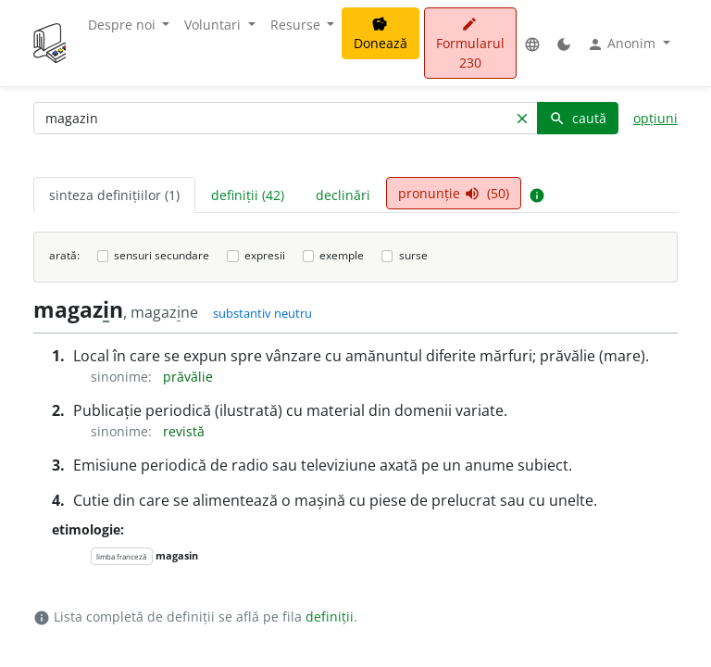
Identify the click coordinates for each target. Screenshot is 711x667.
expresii (264, 255)
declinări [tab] (343, 195)
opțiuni (655, 118)
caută (577, 118)
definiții (330, 616)
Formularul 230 (470, 44)
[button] (532, 43)
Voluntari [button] (214, 24)
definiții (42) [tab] (247, 195)
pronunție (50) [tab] (453, 193)
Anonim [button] (623, 43)
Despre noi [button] (123, 24)
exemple (341, 255)
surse (413, 255)
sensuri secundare (161, 255)
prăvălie (188, 376)
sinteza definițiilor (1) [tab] (114, 195)
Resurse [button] (297, 24)
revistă (184, 431)
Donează (380, 34)
